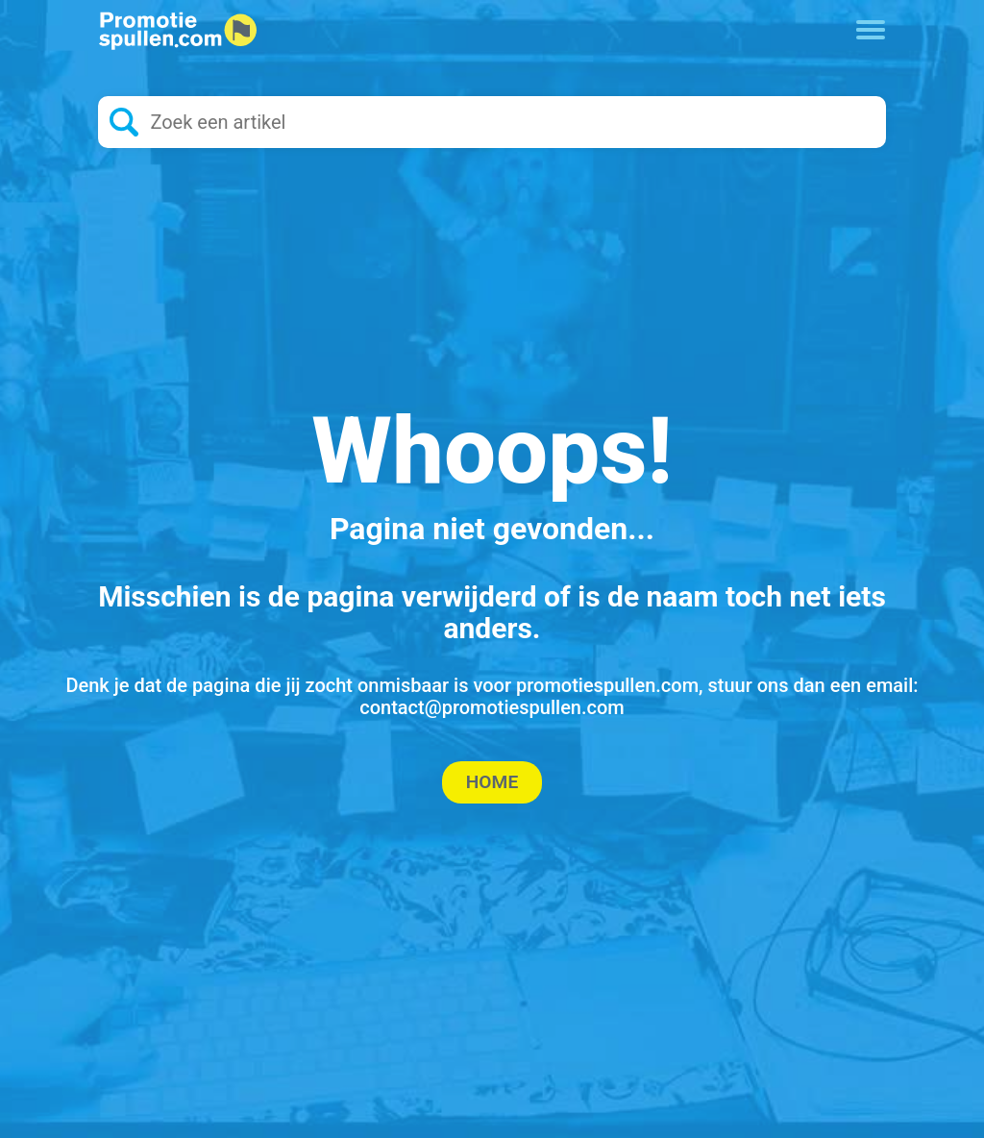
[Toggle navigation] (871, 28)
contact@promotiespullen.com (492, 707)
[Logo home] (177, 31)
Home (492, 782)
